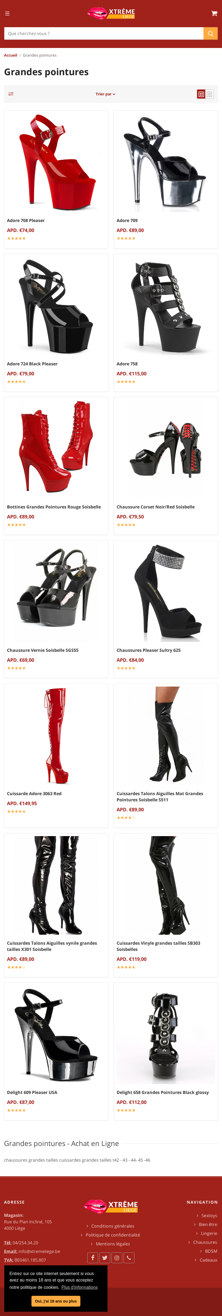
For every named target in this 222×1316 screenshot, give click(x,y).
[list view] (209, 94)
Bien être (208, 1224)
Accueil (10, 55)
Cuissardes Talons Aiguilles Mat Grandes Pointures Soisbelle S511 (160, 797)
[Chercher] (103, 33)
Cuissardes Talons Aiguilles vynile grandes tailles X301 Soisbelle (52, 946)
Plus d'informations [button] (80, 1287)
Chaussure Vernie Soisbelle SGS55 (42, 650)
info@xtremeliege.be (39, 1251)
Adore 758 (127, 364)
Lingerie (209, 1233)
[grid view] (201, 94)
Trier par (106, 93)
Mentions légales (113, 1244)
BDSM (211, 1251)
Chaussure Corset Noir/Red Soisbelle (156, 507)
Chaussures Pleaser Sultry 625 (149, 650)
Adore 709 (127, 220)
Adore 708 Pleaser (26, 220)
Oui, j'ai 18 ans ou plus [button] (56, 1301)
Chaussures (205, 1242)
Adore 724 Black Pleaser (32, 364)
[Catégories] (12, 94)
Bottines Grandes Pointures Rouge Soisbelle (54, 507)
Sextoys (209, 1215)
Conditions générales (112, 1226)
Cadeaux (208, 1260)
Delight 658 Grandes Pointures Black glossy (163, 1092)
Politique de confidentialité (113, 1235)
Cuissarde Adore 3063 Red (34, 793)
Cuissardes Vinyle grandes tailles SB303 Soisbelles (158, 946)
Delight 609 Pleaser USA (32, 1092)
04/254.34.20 (25, 1243)
